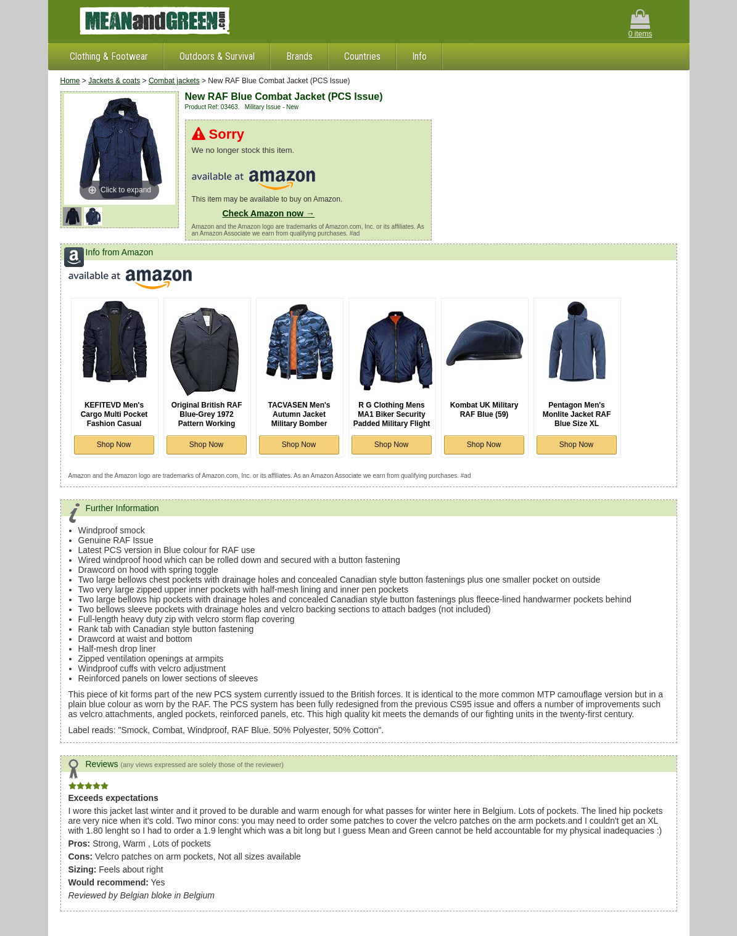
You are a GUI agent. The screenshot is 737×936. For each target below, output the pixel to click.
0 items (640, 23)
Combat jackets (174, 80)
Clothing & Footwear (109, 56)
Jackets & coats (114, 80)
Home (70, 80)
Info (419, 56)
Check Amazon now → (269, 213)
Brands (299, 56)
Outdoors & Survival (217, 56)
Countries (362, 56)
